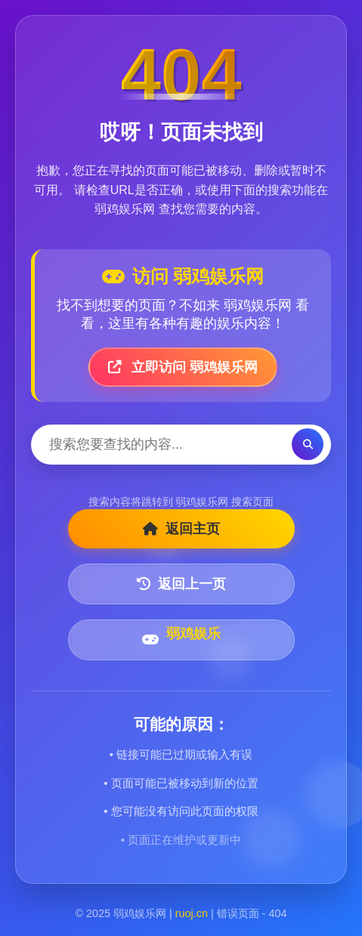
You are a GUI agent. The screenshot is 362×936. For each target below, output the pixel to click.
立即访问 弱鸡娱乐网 (183, 367)
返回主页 (181, 528)
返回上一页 (181, 584)
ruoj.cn (191, 913)
